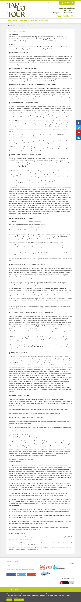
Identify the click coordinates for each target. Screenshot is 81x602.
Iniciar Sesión (67, 2)
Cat (52, 3)
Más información (19, 599)
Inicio (10, 31)
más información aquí (12, 597)
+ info (8, 565)
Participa (33, 20)
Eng (56, 3)
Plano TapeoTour (20, 20)
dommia (72, 590)
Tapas (8, 20)
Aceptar (9, 599)
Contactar (43, 20)
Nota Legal (39, 590)
